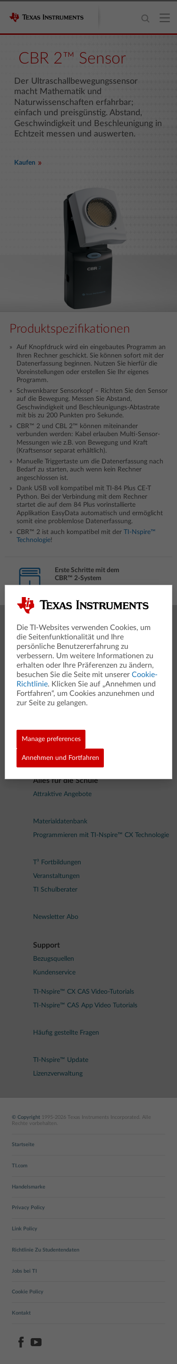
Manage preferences (51, 739)
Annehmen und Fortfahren (60, 758)
